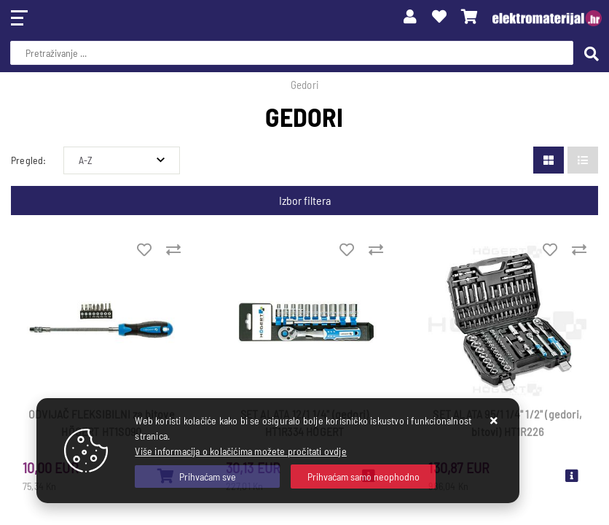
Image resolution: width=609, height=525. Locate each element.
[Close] (207, 476)
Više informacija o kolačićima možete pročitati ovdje (240, 451)
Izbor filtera (305, 200)
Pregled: (29, 160)
